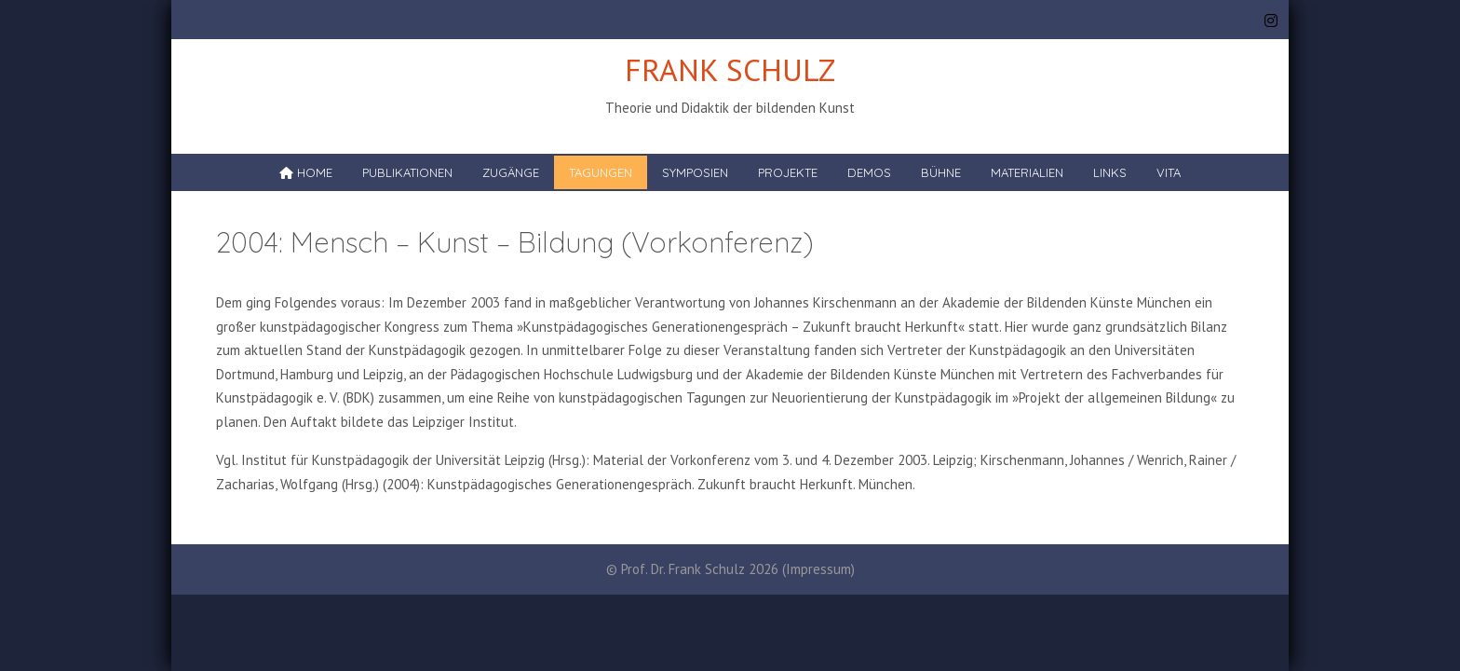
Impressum (818, 569)
